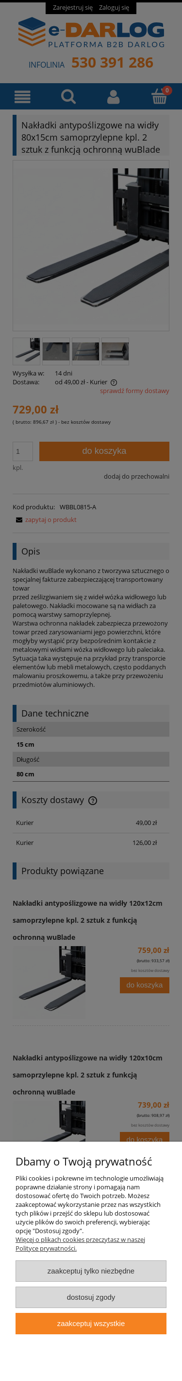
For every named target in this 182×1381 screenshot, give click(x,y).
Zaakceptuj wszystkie (91, 1323)
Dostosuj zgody (91, 1297)
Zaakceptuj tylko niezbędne (91, 1271)
